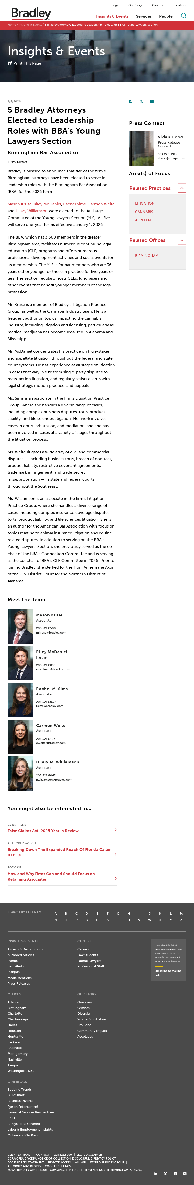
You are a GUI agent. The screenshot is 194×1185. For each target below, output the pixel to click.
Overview (84, 1002)
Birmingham (146, 256)
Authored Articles (21, 955)
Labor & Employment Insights (30, 1129)
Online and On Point (23, 1135)
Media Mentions (20, 978)
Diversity (84, 1013)
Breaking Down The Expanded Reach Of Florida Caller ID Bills (59, 852)
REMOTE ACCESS (59, 1162)
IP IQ (11, 1118)
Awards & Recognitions (25, 949)
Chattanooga (18, 1019)
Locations (179, 5)
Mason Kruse (20, 204)
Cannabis (144, 212)
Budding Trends (20, 1089)
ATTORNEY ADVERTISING (24, 1166)
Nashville (15, 1059)
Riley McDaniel (47, 204)
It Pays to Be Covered (24, 1124)
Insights (14, 972)
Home (12, 25)
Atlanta (13, 1002)
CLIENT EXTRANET (20, 1154)
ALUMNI (80, 1162)
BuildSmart (16, 1095)
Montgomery (18, 1054)
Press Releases (19, 983)
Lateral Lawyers (89, 961)
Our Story (135, 5)
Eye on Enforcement (23, 1107)
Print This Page (27, 63)
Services (144, 16)
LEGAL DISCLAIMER (89, 1154)
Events (13, 961)
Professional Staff (90, 966)
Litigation (145, 204)
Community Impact (92, 1031)
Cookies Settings (58, 1166)
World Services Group (107, 1162)
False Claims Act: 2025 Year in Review (43, 830)
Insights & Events (112, 16)
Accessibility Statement (26, 1162)
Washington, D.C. (21, 1071)
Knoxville (15, 1048)
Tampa (13, 1065)
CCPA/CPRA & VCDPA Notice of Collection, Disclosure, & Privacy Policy (62, 1158)
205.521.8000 (63, 1154)
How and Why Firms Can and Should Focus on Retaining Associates (51, 876)
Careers (157, 5)
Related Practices (150, 188)
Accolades (85, 1036)
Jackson (14, 1042)
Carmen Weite (101, 204)
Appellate (144, 220)
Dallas (12, 1025)
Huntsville (15, 1036)
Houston (14, 1031)
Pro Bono (84, 1025)
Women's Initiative (91, 1019)
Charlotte (15, 1013)
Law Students (87, 955)
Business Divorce (20, 1101)
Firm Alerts (16, 966)
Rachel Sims (74, 204)
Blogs (114, 5)
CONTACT (43, 1154)
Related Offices (147, 240)
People (166, 16)
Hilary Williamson (32, 210)
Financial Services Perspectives (31, 1112)
